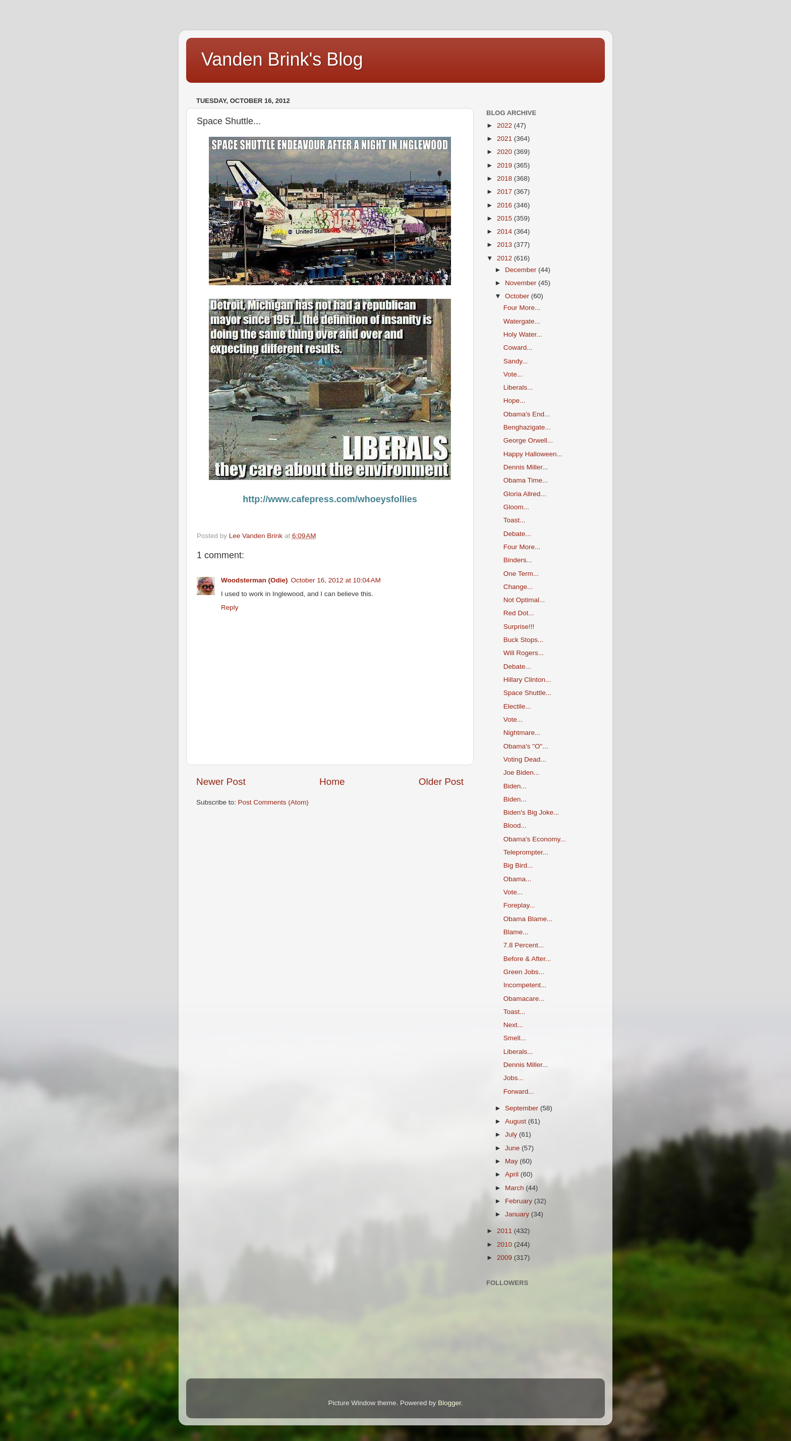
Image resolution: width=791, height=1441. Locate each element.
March (515, 1188)
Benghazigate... (527, 427)
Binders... (517, 560)
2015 (505, 218)
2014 (505, 231)
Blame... (516, 932)
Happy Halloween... (532, 454)
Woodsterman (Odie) (254, 580)
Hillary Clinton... (527, 679)
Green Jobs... (523, 972)
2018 (505, 178)
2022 (505, 125)
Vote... (513, 374)
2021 (505, 138)
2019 (505, 165)
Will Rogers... (523, 653)
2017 (505, 191)
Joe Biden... (521, 772)
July (512, 1134)
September (522, 1108)
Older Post (441, 781)
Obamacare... (524, 998)
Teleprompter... (525, 852)
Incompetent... (525, 985)
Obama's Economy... (534, 839)
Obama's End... (526, 414)
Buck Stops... (523, 640)
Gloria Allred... (524, 494)
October (518, 296)
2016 (505, 205)
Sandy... (515, 361)
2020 (505, 151)
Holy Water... (522, 334)
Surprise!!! (519, 626)
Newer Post (221, 781)
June (513, 1148)
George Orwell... (528, 440)
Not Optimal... (524, 600)
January (518, 1214)
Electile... (517, 706)
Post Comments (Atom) (273, 802)
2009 (505, 1257)
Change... (518, 587)
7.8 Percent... (523, 945)
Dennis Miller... (525, 467)
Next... (513, 1025)
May (512, 1161)
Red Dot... (518, 613)
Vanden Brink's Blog (282, 59)
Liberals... (518, 387)
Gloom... (516, 507)
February (519, 1201)
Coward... (518, 347)
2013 (505, 244)
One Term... (521, 573)
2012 (505, 258)
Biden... (515, 786)
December (521, 270)
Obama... (517, 879)
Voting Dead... (524, 759)
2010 (505, 1244)
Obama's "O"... (525, 746)
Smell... (514, 1038)
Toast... (514, 520)
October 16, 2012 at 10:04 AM (336, 580)
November (521, 283)
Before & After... (527, 959)
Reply (230, 607)
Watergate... (521, 321)
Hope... (514, 400)
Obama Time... (525, 480)
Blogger (449, 1403)
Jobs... (513, 1078)
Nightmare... (522, 732)
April (513, 1174)
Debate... (517, 534)
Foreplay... (519, 905)
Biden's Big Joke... (531, 812)
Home (332, 781)
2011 (505, 1231)
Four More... (522, 307)
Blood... (515, 825)
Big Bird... (518, 865)
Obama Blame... (528, 919)
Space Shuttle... (527, 693)
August (516, 1121)
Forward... (518, 1091)
